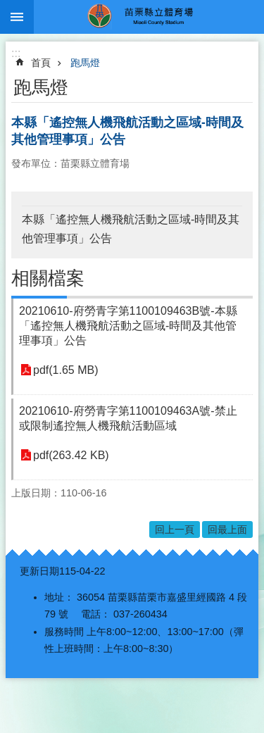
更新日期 (39, 571)
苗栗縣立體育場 (149, 17)
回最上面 (227, 529)
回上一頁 (174, 529)
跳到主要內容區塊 (7, 7)
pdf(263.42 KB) (71, 455)
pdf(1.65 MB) (65, 370)
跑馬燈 (85, 62)
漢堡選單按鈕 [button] (17, 17)
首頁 (41, 62)
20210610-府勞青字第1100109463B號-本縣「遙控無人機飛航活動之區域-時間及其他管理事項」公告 (128, 325)
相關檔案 (47, 278)
